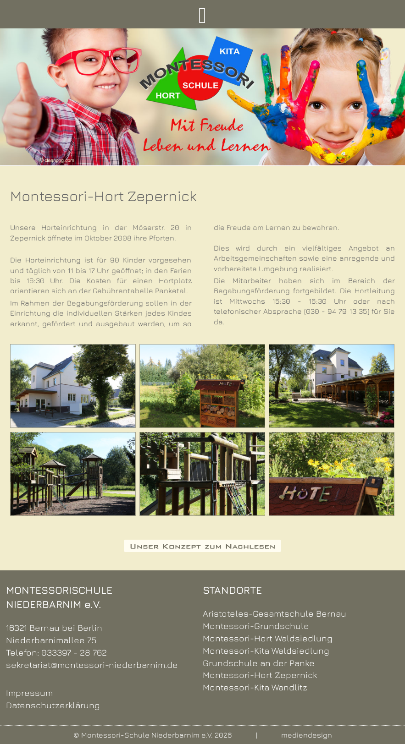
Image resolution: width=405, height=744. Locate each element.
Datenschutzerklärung (53, 705)
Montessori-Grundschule (256, 625)
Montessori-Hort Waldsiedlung (268, 638)
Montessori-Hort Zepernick (260, 674)
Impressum (29, 692)
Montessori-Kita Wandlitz (255, 687)
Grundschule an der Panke (259, 662)
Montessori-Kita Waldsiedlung (266, 650)
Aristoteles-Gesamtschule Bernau (274, 613)
